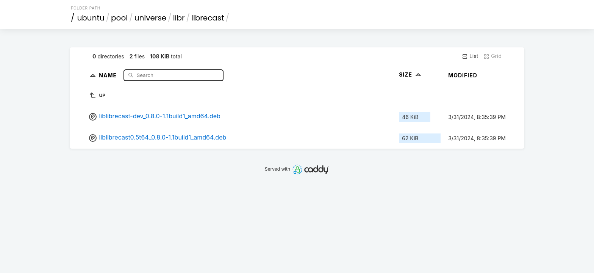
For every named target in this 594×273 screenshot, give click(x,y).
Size (411, 74)
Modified (462, 75)
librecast (207, 18)
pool (119, 18)
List (470, 56)
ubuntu (91, 18)
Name (108, 75)
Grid (492, 56)
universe (150, 18)
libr (179, 18)
